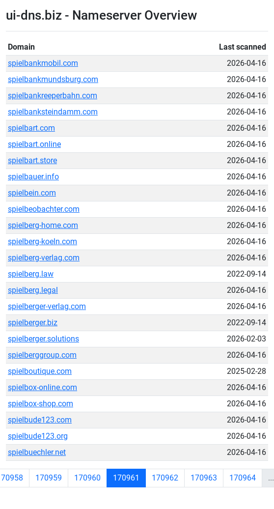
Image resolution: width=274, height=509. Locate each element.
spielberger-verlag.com (47, 306)
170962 (165, 477)
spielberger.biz (32, 322)
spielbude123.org (38, 436)
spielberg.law (31, 274)
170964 (242, 477)
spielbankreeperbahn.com (52, 95)
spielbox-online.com (42, 387)
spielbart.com (31, 128)
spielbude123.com (40, 419)
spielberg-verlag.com (44, 257)
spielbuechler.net (37, 452)
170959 (48, 477)
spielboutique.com (40, 371)
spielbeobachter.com (44, 209)
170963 (204, 477)
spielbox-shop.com (40, 403)
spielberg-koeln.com (42, 241)
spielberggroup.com (42, 355)
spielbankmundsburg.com (53, 79)
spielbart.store (32, 160)
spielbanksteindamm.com (53, 111)
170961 (126, 477)
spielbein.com (32, 193)
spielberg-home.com (43, 225)
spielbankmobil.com (43, 63)
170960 (87, 477)
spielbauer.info (33, 176)
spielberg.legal (33, 290)
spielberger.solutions (43, 338)
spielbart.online (34, 144)
